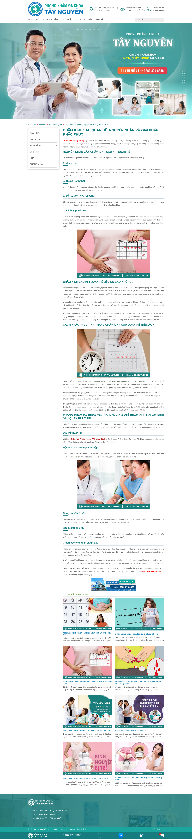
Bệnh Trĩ (34, 152)
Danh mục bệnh (51, 19)
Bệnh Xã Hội (36, 146)
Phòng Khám (36, 164)
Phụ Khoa (35, 139)
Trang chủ (33, 19)
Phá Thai (34, 158)
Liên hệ (99, 19)
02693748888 (72, 835)
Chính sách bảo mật (156, 829)
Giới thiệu (67, 19)
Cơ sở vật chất (84, 19)
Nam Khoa (35, 133)
